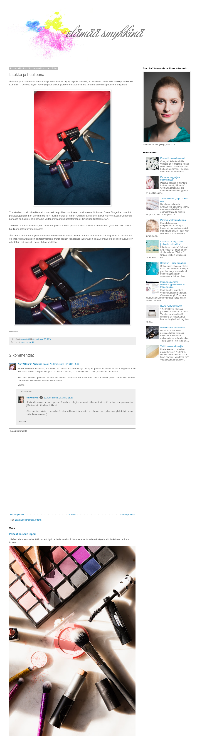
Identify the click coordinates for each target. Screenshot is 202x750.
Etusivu (71, 514)
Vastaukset (26, 391)
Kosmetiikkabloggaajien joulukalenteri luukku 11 (171, 242)
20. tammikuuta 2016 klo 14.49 (64, 364)
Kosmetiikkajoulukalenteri (172, 158)
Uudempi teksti (17, 514)
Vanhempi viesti (127, 514)
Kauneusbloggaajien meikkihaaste (170, 178)
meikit (31, 342)
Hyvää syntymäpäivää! (171, 306)
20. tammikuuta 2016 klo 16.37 (58, 397)
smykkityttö (32, 397)
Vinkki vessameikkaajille (171, 346)
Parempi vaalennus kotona (173, 220)
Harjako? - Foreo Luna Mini (173, 263)
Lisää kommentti (18, 431)
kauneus (24, 342)
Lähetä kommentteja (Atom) (28, 520)
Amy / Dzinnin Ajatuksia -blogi (33, 364)
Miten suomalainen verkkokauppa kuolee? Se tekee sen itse (172, 285)
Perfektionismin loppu (22, 534)
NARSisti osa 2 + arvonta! (172, 327)
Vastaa (21, 385)
